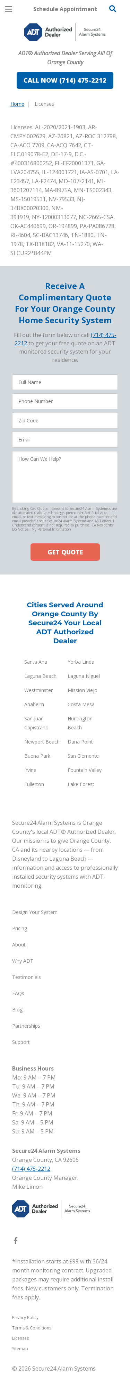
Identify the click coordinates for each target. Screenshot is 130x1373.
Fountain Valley (85, 770)
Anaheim (34, 704)
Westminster (38, 690)
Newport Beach (42, 741)
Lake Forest (81, 784)
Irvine (30, 770)
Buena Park (37, 756)
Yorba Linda (81, 662)
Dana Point (80, 741)
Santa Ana (35, 662)
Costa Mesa (81, 704)
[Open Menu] (8, 9)
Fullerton (34, 784)
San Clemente (83, 756)
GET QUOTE (65, 552)
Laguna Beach (40, 676)
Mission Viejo (82, 690)
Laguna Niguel (84, 676)
